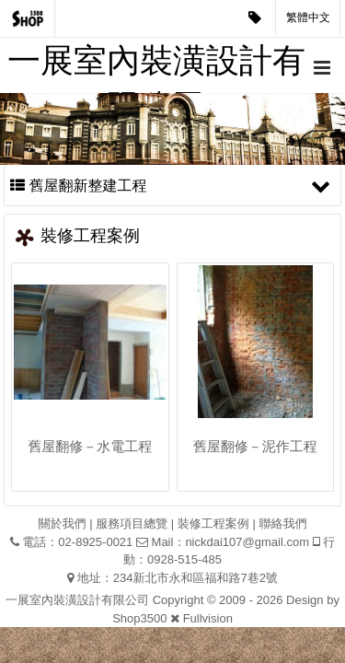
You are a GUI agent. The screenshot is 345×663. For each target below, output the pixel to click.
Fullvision (208, 618)
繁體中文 (308, 17)
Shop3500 (139, 618)
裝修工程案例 (213, 523)
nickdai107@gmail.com (247, 542)
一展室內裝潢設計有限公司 (156, 67)
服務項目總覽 (131, 523)
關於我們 (62, 523)
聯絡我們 (282, 523)
